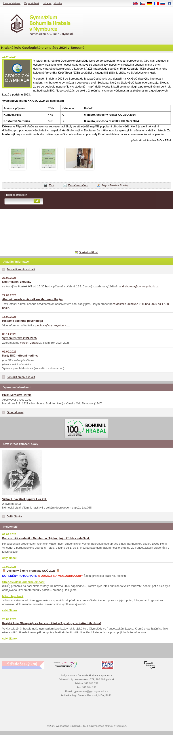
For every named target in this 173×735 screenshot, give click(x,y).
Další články (14, 516)
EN (137, 3)
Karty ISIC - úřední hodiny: (20, 355)
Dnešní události (88, 252)
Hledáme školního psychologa (22, 320)
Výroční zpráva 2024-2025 (19, 338)
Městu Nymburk (12, 596)
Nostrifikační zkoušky (16, 281)
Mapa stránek (31, 3)
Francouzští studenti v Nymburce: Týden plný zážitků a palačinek (46, 538)
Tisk (51, 185)
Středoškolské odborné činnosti (23, 582)
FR (157, 3)
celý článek (9, 558)
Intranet (47, 3)
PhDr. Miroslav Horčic (16, 395)
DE (151, 3)
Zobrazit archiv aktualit (21, 269)
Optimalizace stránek (101, 726)
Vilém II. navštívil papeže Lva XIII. (24, 499)
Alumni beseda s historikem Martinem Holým (32, 299)
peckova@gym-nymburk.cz (53, 325)
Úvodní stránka (11, 3)
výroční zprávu (29, 342)
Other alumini (15, 412)
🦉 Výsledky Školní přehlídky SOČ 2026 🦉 (31, 570)
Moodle (57, 3)
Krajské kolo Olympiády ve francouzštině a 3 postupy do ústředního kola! (51, 623)
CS (144, 3)
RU (164, 3)
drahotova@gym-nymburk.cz (140, 286)
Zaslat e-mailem (78, 185)
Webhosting (62, 726)
